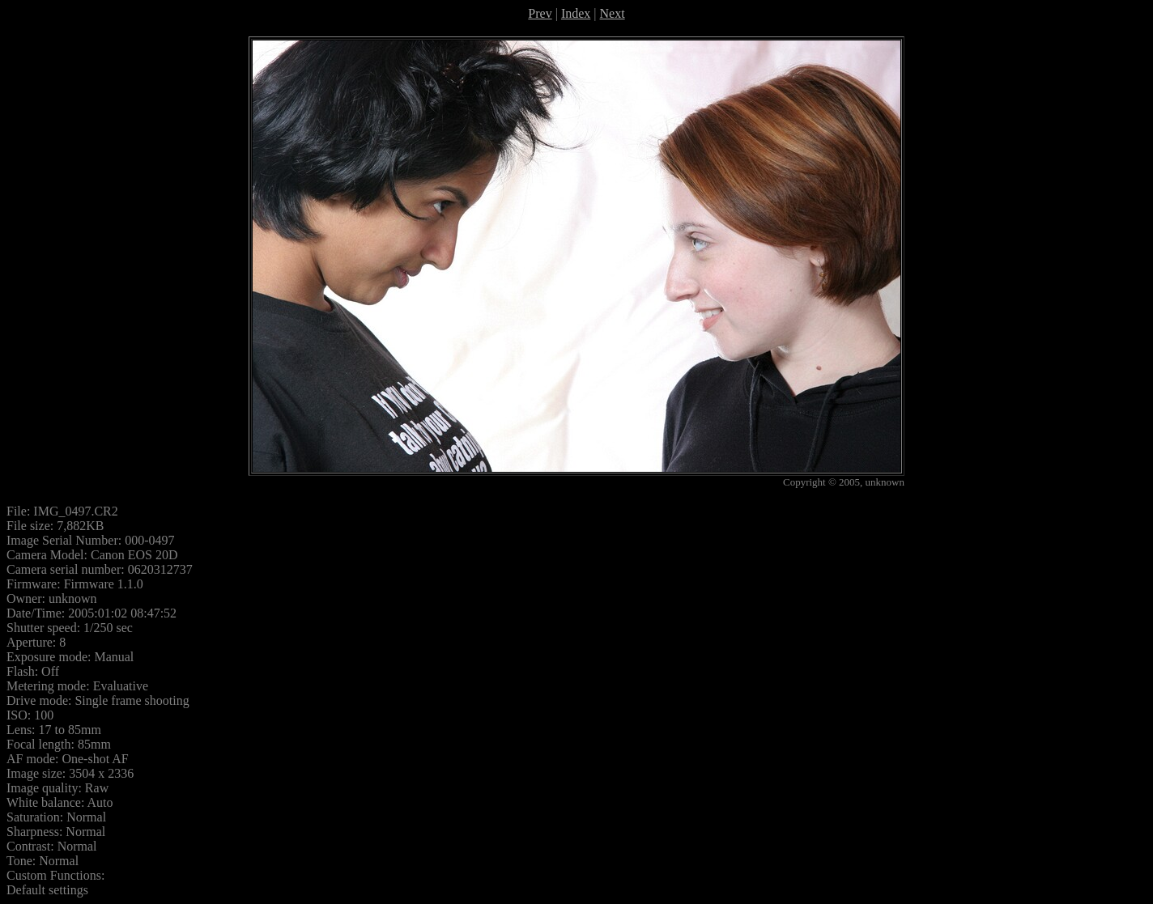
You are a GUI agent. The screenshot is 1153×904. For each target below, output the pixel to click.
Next (612, 13)
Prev (539, 13)
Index (575, 13)
